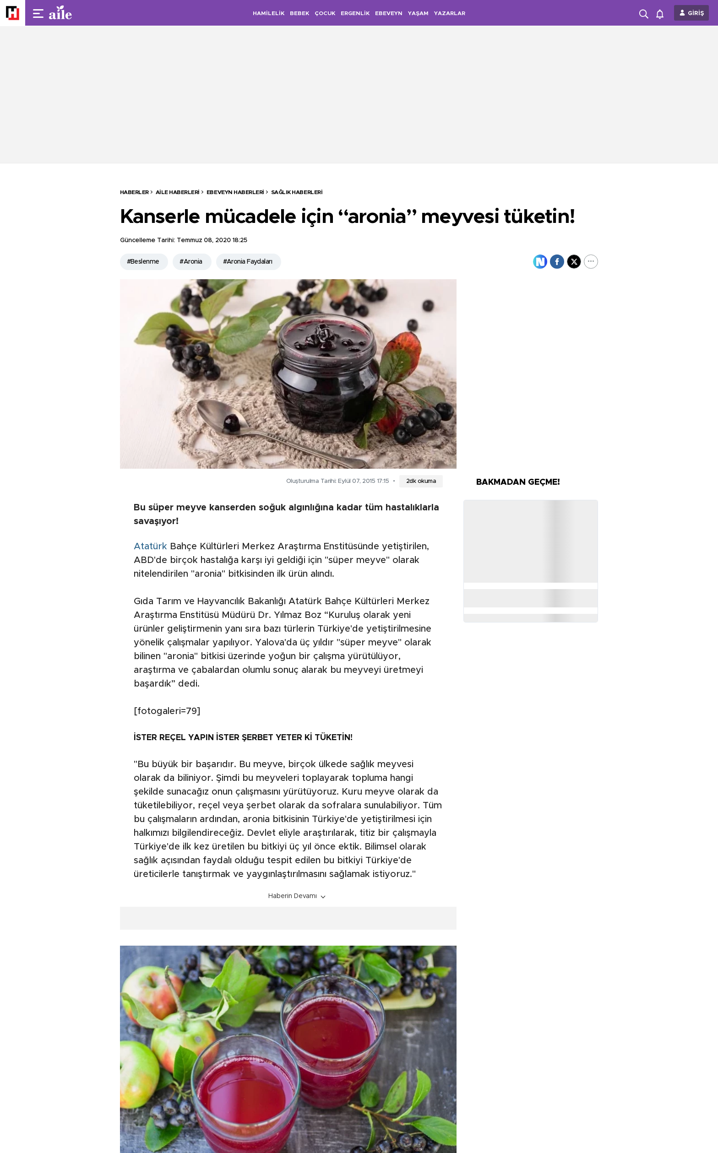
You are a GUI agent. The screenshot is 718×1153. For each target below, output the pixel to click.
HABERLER (134, 192)
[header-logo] (79, 13)
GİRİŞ (696, 13)
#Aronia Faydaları (247, 262)
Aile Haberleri (178, 192)
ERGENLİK (355, 13)
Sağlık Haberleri (296, 192)
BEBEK (299, 13)
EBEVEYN (389, 13)
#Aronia (191, 262)
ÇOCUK (325, 13)
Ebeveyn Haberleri (235, 192)
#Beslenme (143, 262)
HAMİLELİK (268, 13)
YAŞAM (418, 13)
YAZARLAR (449, 13)
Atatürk (150, 546)
